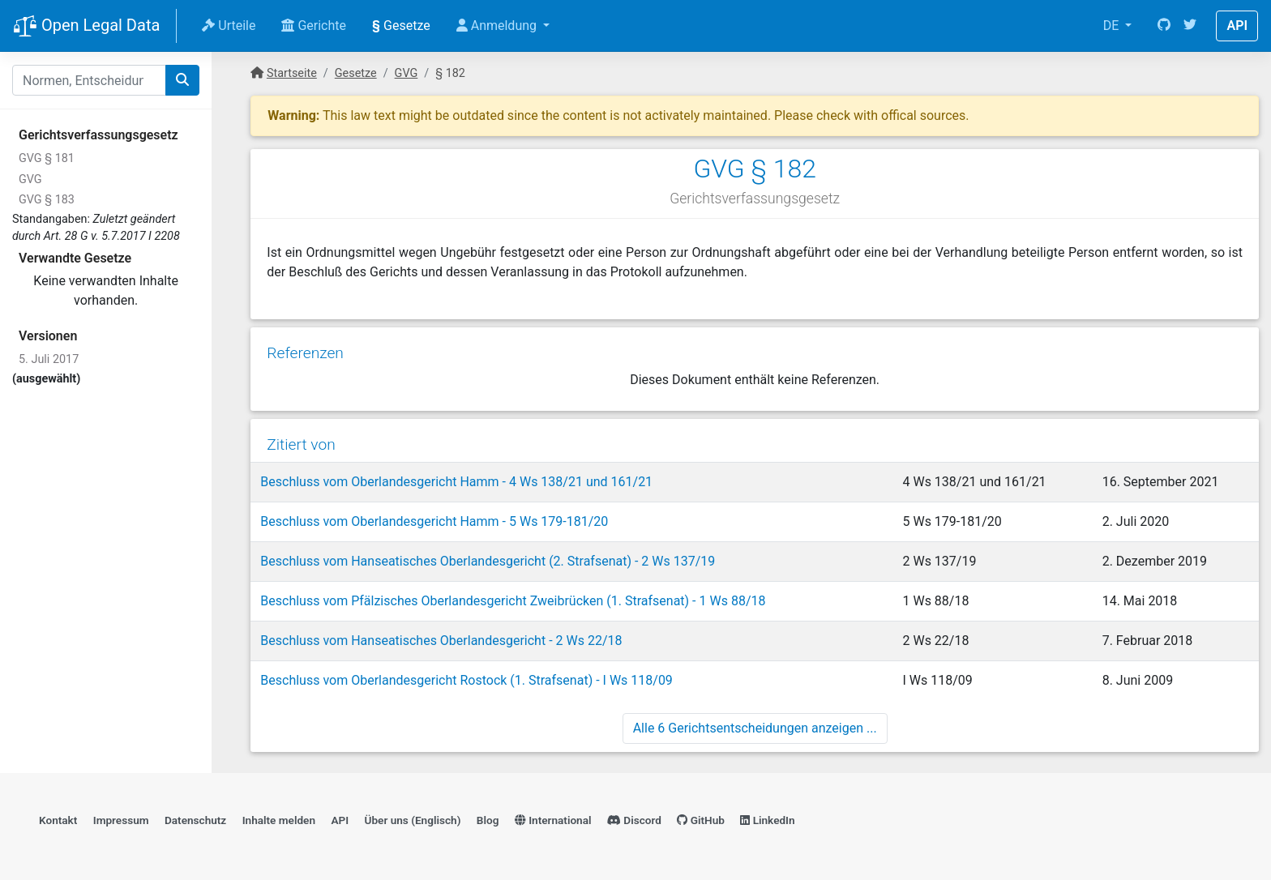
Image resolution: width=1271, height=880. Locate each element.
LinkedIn (767, 820)
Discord (634, 820)
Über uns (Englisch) (413, 820)
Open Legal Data (86, 27)
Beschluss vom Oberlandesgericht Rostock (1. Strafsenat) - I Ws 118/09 (466, 680)
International (553, 820)
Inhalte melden (278, 820)
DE (1113, 25)
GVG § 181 (47, 158)
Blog (488, 820)
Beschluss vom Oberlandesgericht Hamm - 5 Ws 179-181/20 (434, 521)
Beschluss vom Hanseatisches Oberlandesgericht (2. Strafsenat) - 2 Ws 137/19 (487, 561)
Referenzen (305, 353)
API (1236, 25)
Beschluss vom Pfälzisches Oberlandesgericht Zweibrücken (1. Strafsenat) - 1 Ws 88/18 (512, 601)
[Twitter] (1190, 26)
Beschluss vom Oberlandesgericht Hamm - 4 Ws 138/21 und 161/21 (456, 481)
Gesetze (401, 25)
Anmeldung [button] (498, 25)
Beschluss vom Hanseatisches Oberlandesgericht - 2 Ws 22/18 (441, 640)
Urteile (228, 25)
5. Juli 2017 (49, 359)
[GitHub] (1164, 26)
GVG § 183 (47, 200)
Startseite (292, 73)
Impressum (121, 820)
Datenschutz (195, 820)
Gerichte (313, 25)
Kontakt (58, 820)
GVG (30, 179)
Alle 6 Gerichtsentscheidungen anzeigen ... (755, 728)
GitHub (701, 820)
